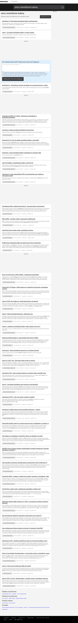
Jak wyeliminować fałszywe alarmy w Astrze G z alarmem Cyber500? (22, 528)
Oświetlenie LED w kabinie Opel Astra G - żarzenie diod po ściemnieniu (23, 206)
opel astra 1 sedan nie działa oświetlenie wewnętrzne (18, 130)
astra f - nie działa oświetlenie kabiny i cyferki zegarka (18, 32)
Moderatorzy (13, 617)
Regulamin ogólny (30, 617)
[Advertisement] (26, 50)
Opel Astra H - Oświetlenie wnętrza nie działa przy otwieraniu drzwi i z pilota (25, 85)
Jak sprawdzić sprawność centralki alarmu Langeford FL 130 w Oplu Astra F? (24, 462)
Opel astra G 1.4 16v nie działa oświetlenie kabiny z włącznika (20, 140)
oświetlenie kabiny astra (6, 593)
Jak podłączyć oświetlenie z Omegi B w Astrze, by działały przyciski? (22, 436)
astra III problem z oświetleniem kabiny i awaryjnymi (17, 163)
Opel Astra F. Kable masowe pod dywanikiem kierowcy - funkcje (21, 409)
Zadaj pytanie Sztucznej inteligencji (12, 79)
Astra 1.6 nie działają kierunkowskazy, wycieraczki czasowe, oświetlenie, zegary (26, 553)
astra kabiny (14, 593)
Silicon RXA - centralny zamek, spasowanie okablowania (18, 219)
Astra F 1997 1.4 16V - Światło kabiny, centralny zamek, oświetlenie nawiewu (25, 578)
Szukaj (63, 7)
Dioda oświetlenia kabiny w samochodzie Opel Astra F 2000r (20, 338)
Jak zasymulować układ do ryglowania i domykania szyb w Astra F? (22, 515)
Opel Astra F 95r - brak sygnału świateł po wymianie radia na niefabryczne (24, 373)
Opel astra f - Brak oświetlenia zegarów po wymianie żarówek (20, 350)
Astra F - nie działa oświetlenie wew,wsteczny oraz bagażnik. (20, 384)
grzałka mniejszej (12, 598)
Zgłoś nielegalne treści (18, 619)
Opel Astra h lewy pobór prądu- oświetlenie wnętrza (17, 230)
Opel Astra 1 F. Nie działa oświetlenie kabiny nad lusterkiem (19, 21)
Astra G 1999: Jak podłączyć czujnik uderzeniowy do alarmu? (20, 301)
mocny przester (5, 598)
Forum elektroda (14, 1)
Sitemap (5, 619)
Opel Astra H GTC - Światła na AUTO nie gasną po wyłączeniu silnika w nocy (24, 540)
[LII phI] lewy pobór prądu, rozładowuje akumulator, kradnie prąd (21, 489)
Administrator (6, 617)
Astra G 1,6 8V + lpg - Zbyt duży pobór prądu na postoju (18, 360)
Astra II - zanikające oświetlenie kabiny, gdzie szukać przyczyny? (21, 326)
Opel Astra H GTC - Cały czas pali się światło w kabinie (18, 397)
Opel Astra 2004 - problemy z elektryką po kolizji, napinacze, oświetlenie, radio (25, 476)
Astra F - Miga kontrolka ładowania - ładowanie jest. (17, 314)
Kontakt (10, 619)
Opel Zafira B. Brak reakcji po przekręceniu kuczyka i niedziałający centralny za (25, 423)
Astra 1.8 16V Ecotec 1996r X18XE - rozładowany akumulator (20, 274)
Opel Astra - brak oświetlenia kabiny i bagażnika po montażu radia (21, 152)
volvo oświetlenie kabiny (21, 593)
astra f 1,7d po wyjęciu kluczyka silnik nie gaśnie (16, 566)
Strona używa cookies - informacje (42, 617)
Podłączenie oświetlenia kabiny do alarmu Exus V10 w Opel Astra (21, 243)
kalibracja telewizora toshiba (21, 598)
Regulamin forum (21, 617)
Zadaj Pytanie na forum (45, 16)
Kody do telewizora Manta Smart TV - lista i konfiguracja (12, 607)
